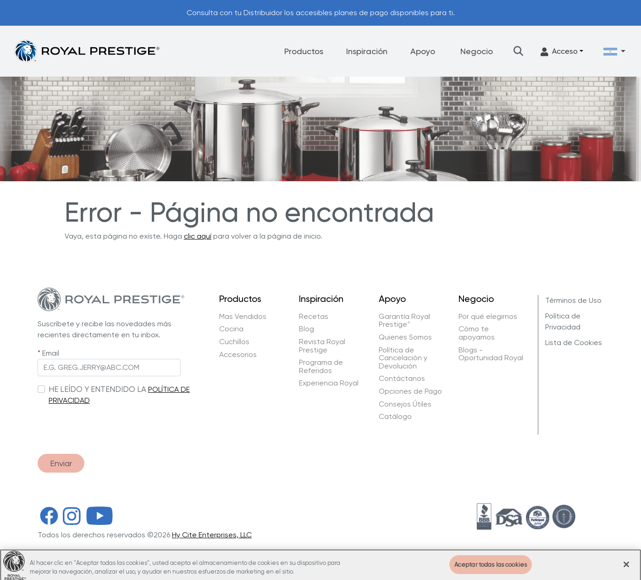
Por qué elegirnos (488, 316)
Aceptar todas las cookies (490, 569)
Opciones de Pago (410, 391)
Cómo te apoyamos (477, 333)
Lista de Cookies (573, 342)
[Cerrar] (626, 569)
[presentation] (107, 425)
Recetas (313, 316)
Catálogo (395, 417)
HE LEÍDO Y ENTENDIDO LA (97, 389)
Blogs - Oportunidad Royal (491, 354)
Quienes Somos (405, 337)
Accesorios (238, 355)
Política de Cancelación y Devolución (403, 358)
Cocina (231, 329)
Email (50, 353)
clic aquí (197, 236)
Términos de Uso (573, 300)
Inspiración (366, 51)
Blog (306, 329)
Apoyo (422, 51)
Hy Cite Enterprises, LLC (212, 534)
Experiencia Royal (329, 383)
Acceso (559, 51)
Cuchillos (234, 342)
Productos (303, 51)
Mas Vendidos (242, 316)
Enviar (61, 463)
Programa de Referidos (321, 366)
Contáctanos (402, 378)
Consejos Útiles (405, 404)
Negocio (476, 51)
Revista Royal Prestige (322, 346)
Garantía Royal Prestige (404, 320)
